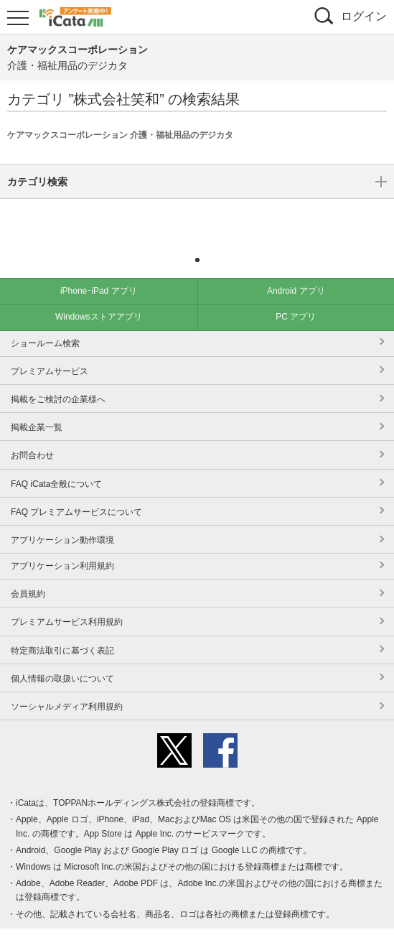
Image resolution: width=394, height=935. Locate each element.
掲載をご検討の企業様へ (58, 378)
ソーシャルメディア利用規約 (67, 685)
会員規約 (28, 572)
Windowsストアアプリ (98, 295)
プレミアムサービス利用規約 (67, 600)
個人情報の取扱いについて (62, 657)
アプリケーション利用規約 (62, 544)
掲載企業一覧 (36, 406)
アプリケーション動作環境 (62, 518)
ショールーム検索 (45, 322)
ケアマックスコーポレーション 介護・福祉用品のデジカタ (120, 135)
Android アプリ (296, 269)
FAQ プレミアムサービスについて (76, 490)
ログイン (364, 16)
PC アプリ (296, 295)
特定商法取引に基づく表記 (62, 629)
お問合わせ (32, 434)
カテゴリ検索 (197, 217)
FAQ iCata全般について (56, 462)
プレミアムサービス (49, 350)
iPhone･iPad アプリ (98, 269)
